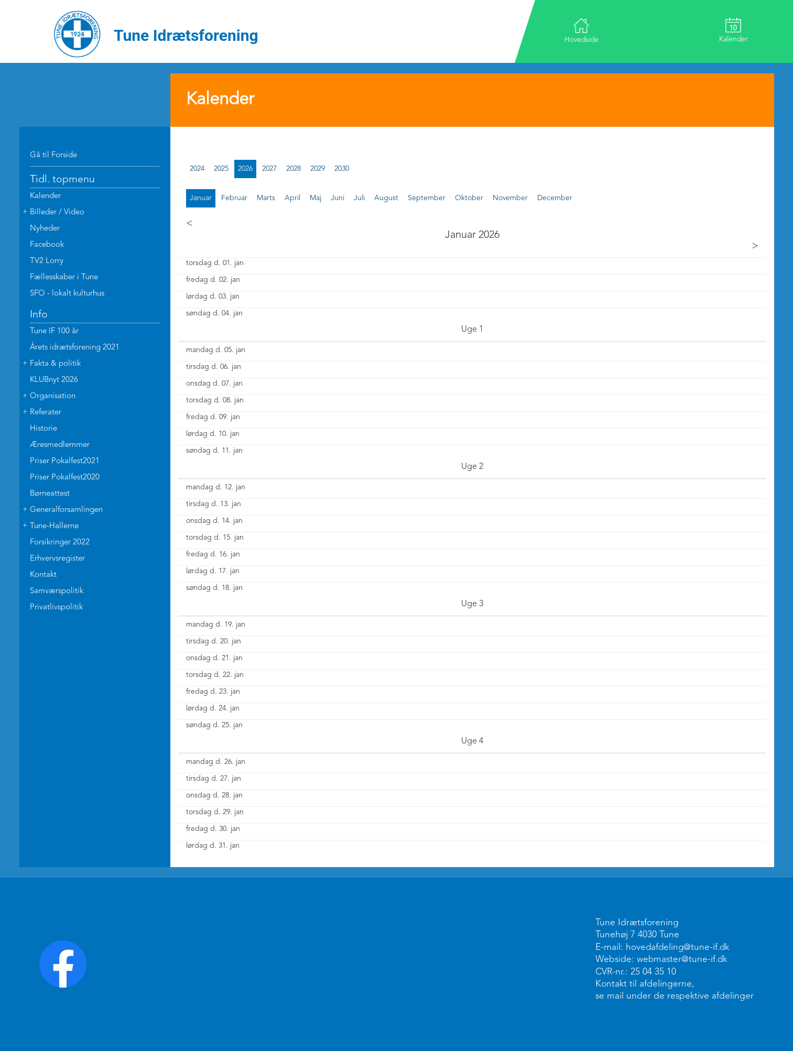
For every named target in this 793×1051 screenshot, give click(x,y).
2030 (341, 168)
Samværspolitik (56, 591)
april (292, 198)
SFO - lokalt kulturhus (67, 294)
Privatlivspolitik (56, 607)
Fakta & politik (55, 364)
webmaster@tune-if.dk (683, 959)
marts (266, 198)
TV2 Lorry (46, 261)
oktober (469, 198)
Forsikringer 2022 (60, 542)
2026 (245, 168)
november (510, 198)
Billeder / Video (57, 212)
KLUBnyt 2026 (54, 380)
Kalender (733, 30)
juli (359, 198)
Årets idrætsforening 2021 (75, 348)
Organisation (52, 396)
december (554, 198)
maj (315, 198)
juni (337, 198)
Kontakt (43, 575)
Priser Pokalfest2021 (65, 461)
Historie (43, 429)
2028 (293, 168)
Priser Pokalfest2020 (65, 477)
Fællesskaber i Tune (64, 277)
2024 (197, 168)
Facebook (47, 245)
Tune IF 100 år (54, 331)
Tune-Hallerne (54, 526)
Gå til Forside (53, 155)
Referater (45, 413)
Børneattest (50, 494)
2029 (317, 168)
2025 (221, 168)
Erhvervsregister (57, 559)
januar (201, 198)
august (386, 198)
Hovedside (582, 30)
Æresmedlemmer (60, 445)
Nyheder (45, 229)
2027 (269, 168)
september (427, 198)
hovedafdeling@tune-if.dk (679, 947)
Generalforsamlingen (66, 510)
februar (234, 198)
